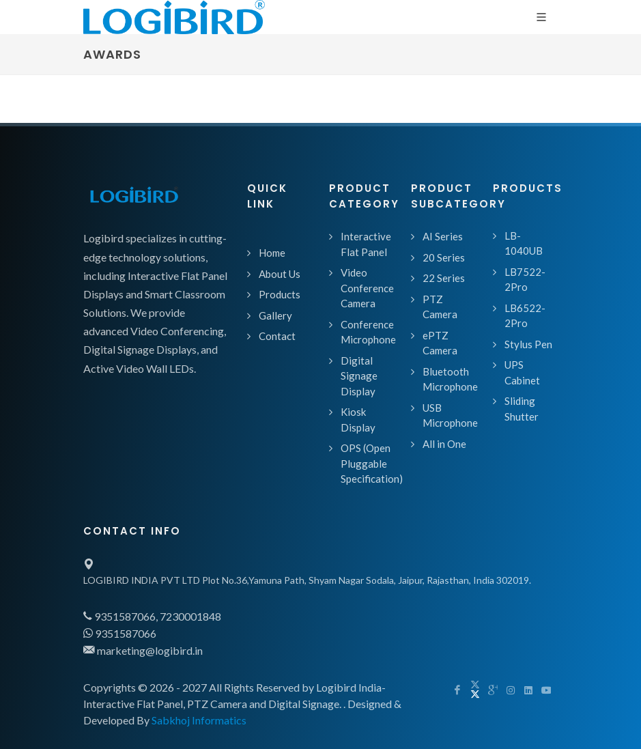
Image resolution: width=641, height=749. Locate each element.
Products (279, 294)
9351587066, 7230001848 (152, 616)
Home (272, 252)
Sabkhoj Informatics (199, 719)
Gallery (275, 315)
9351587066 (119, 633)
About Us (279, 274)
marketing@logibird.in (143, 650)
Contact (277, 336)
